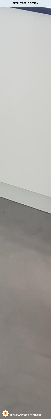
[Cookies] (5, 413)
